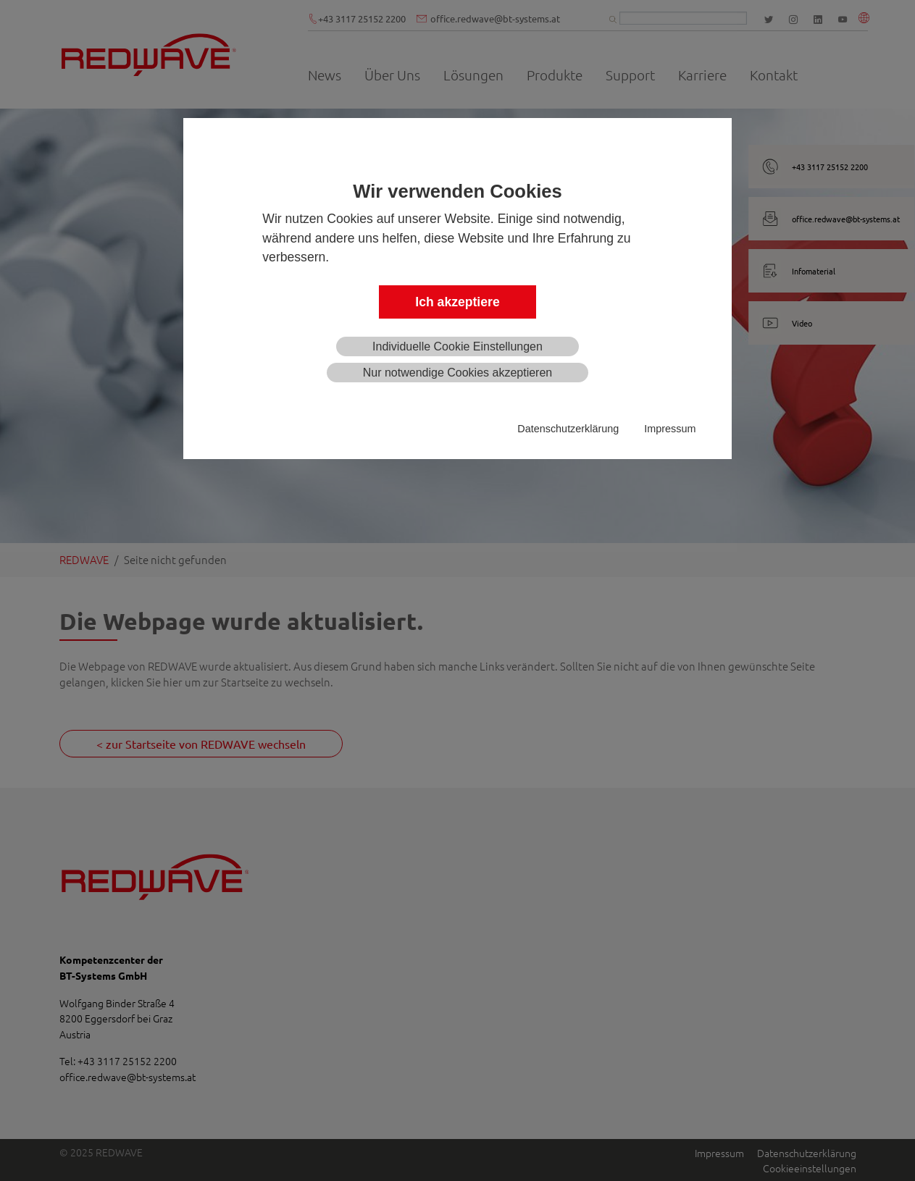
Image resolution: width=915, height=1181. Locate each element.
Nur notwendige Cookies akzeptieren (457, 372)
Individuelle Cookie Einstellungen (457, 346)
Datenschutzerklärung (568, 428)
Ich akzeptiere (457, 302)
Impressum (669, 428)
